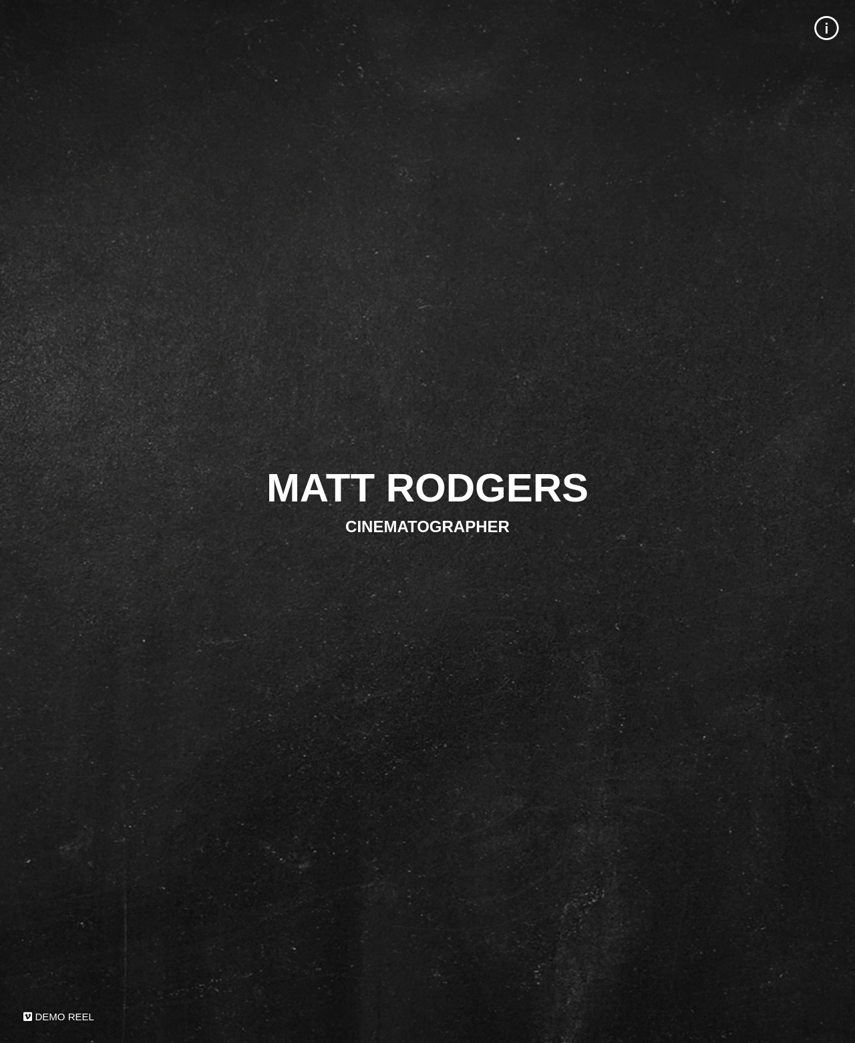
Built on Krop (826, 1030)
